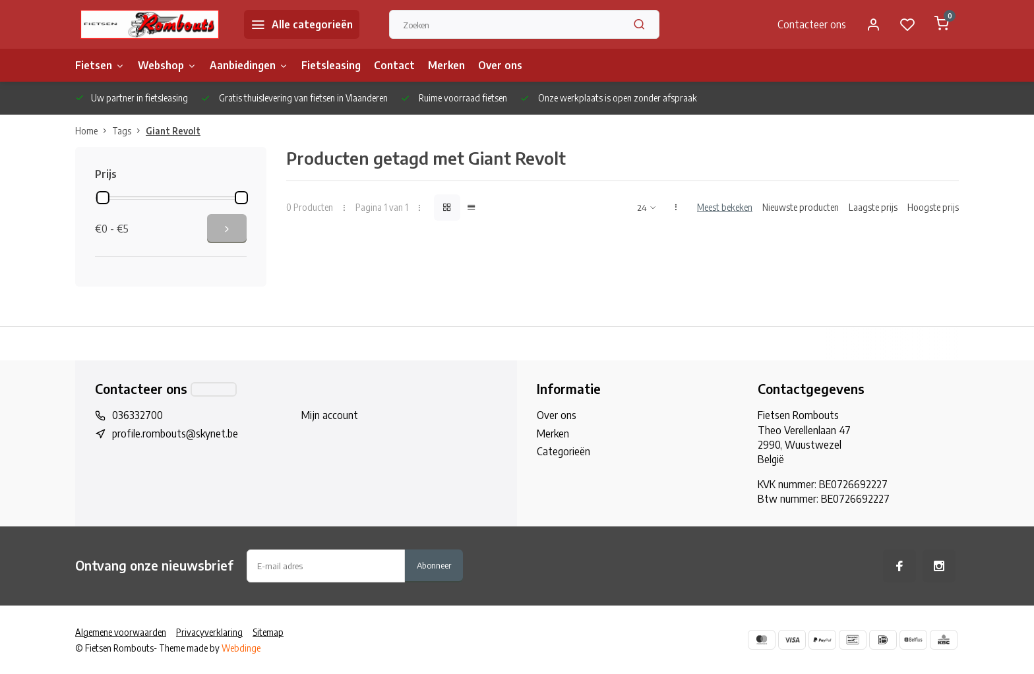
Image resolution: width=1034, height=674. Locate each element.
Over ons (500, 65)
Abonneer (434, 565)
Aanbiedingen (249, 65)
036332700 (137, 415)
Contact (394, 65)
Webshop (167, 65)
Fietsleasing (331, 65)
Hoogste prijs (933, 207)
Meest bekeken (724, 207)
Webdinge (241, 648)
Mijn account (329, 415)
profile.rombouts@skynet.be (175, 433)
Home (93, 130)
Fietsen (100, 65)
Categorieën (563, 451)
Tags (129, 130)
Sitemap (268, 632)
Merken (446, 65)
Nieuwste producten (800, 207)
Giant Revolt (173, 130)
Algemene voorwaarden (120, 632)
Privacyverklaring (209, 632)
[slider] (102, 197)
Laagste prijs (873, 207)
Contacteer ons (811, 24)
